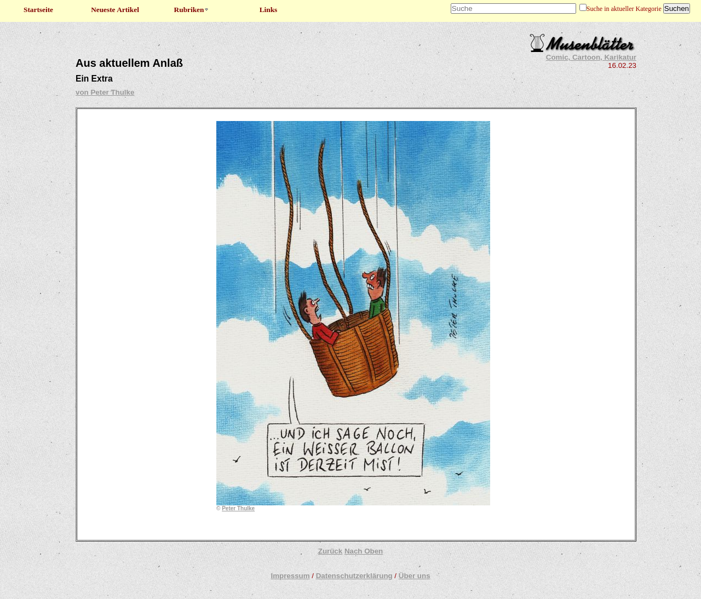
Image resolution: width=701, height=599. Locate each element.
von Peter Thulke (105, 92)
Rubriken (192, 9)
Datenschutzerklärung (354, 576)
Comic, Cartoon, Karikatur (591, 57)
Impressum (290, 576)
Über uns (414, 576)
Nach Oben (363, 551)
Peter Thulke (238, 508)
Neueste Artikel (115, 9)
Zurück (330, 551)
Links (269, 9)
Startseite (38, 9)
